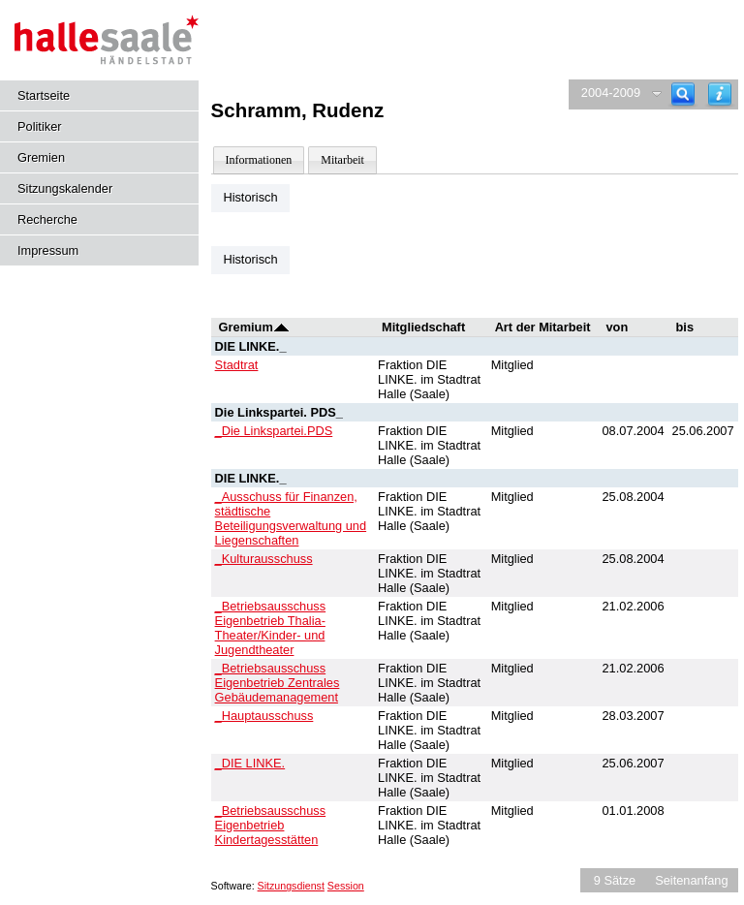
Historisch (250, 197)
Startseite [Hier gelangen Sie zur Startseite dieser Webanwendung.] (43, 95)
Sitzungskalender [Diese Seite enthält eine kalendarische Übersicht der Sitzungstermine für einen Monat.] (64, 188)
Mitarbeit (342, 160)
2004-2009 (610, 92)
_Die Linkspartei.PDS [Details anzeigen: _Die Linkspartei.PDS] (274, 430)
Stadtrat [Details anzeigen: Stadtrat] (237, 365)
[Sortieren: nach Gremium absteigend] (281, 327)
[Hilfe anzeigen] (719, 94)
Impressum (47, 250)
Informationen (259, 160)
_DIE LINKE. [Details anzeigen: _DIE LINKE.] (250, 763)
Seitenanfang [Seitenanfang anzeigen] (691, 880)
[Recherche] (683, 94)
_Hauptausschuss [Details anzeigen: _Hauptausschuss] (264, 715)
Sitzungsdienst (291, 885)
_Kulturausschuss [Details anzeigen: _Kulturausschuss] (264, 558)
